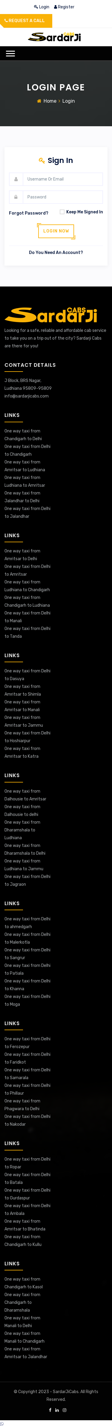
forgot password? (28, 213)
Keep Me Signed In (79, 212)
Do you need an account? (56, 252)
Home (50, 101)
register (64, 7)
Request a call (24, 20)
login (42, 7)
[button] (10, 53)
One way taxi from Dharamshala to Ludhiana (22, 830)
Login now (56, 231)
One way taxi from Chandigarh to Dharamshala (22, 1302)
